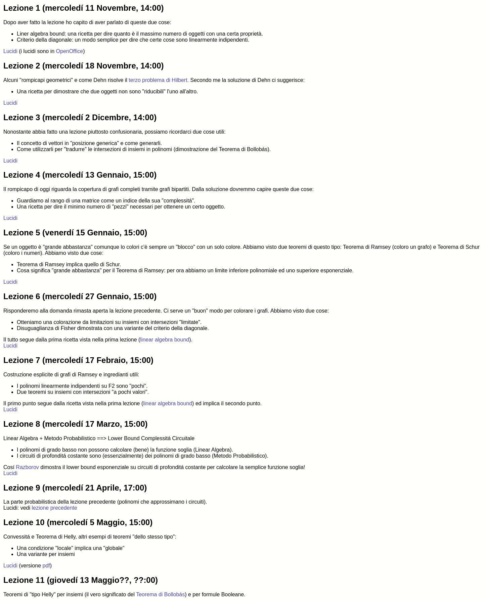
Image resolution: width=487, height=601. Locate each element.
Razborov (27, 467)
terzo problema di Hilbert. (159, 80)
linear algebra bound (164, 339)
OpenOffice (69, 51)
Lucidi (10, 51)
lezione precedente (54, 508)
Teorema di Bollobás (160, 594)
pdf (46, 565)
